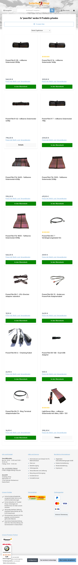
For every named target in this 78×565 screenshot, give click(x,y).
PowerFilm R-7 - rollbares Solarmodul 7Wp (57, 120)
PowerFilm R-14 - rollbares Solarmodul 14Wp (52, 61)
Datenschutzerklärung (62, 463)
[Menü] (7, 10)
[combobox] (33, 10)
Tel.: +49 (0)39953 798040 (9, 468)
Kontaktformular (34, 478)
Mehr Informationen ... (9, 563)
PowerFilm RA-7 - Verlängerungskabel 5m (51, 237)
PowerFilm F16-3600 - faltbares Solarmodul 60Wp (18, 178)
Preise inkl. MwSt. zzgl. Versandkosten (18, 81)
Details (20, 145)
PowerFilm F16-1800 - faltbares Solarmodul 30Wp (18, 237)
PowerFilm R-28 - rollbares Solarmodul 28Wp (16, 61)
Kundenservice (34, 476)
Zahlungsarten (34, 468)
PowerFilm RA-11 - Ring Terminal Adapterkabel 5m (18, 413)
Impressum (59, 468)
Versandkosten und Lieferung (38, 471)
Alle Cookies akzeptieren (67, 560)
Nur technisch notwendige (48, 560)
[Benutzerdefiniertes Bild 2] (7, 544)
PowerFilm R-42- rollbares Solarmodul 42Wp (21, 120)
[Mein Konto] (65, 10)
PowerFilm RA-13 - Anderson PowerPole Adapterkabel (53, 295)
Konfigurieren (32, 560)
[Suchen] (52, 10)
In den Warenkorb (20, 86)
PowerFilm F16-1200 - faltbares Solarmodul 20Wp (54, 178)
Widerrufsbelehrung (61, 466)
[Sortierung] (41, 30)
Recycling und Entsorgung (37, 473)
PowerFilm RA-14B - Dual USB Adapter (53, 354)
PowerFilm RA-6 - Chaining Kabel (19, 353)
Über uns (32, 463)
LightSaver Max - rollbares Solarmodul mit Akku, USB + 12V (55, 413)
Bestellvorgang (34, 466)
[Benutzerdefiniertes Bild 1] (7, 539)
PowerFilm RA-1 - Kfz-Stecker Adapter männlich (17, 295)
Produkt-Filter (39, 24)
